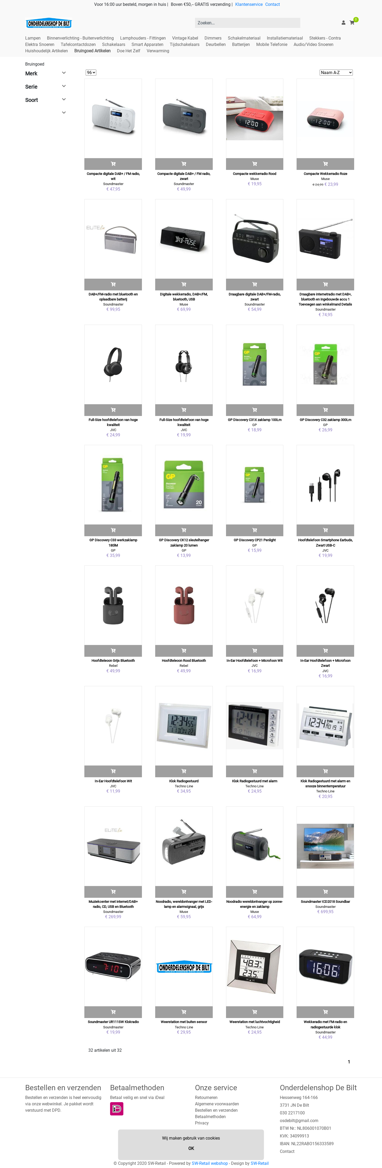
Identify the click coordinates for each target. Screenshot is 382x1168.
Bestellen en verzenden (216, 1110)
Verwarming (158, 50)
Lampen (33, 38)
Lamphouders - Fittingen (143, 38)
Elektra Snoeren (39, 44)
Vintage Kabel (185, 38)
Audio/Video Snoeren (313, 44)
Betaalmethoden (210, 1116)
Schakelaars (113, 44)
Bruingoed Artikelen (92, 50)
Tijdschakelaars (184, 44)
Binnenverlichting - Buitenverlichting (80, 38)
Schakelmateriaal (244, 38)
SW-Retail (260, 1163)
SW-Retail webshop (210, 1163)
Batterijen (241, 44)
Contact (272, 4)
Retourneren (206, 1097)
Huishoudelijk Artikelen (46, 50)
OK (191, 1148)
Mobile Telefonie (271, 44)
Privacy (202, 1123)
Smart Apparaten (147, 44)
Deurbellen (216, 44)
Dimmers (213, 38)
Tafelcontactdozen (78, 44)
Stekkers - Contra (325, 38)
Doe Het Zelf (128, 50)
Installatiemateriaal (285, 38)
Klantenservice (249, 4)
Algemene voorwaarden (217, 1103)
